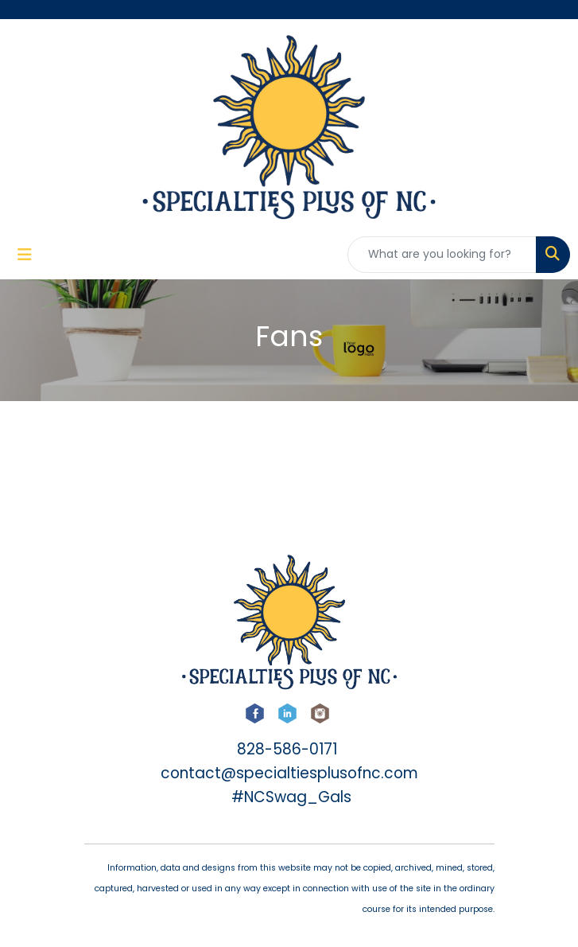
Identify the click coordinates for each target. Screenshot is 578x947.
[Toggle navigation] (24, 255)
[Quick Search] (442, 254)
